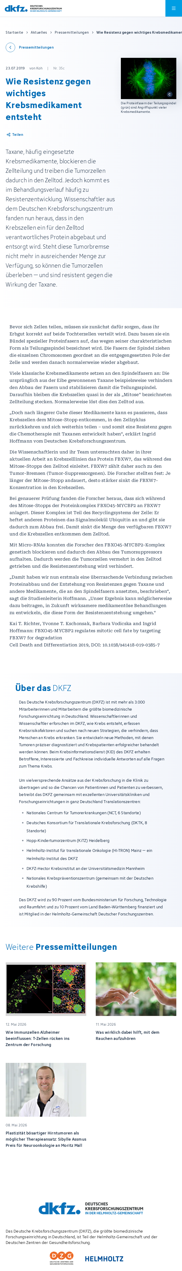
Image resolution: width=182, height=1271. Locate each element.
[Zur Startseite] (33, 8)
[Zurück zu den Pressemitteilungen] (30, 47)
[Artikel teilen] (14, 134)
